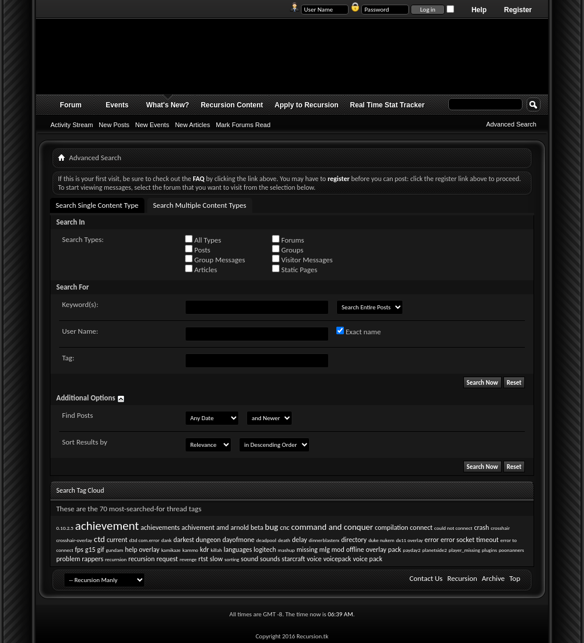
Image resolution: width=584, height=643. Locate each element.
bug (271, 527)
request (167, 559)
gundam (115, 550)
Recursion (462, 578)
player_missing (464, 550)
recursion (141, 559)
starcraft (293, 559)
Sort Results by (84, 442)
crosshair (500, 528)
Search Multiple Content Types (199, 205)
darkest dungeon (197, 540)
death (284, 540)
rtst (203, 559)
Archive (493, 578)
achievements (160, 527)
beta (257, 527)
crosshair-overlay (74, 540)
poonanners (511, 550)
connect (421, 527)
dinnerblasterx (324, 540)
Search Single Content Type (97, 205)
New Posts (114, 124)
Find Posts (77, 415)
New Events (152, 124)
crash (481, 527)
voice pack (367, 559)
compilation (391, 527)
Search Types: (83, 239)
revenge (188, 559)
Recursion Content (232, 105)
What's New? (167, 105)
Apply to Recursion (307, 105)
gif (100, 550)
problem (68, 559)
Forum (70, 105)
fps (79, 550)
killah (216, 550)
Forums (288, 239)
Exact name (358, 331)
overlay (376, 550)
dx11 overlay (409, 540)
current (117, 540)
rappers (92, 559)
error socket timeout (470, 540)
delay (299, 540)
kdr (204, 550)
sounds (270, 559)
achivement (198, 527)
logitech (264, 550)
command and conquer (332, 527)
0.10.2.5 (65, 528)
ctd (99, 539)
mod (338, 550)
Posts (198, 249)
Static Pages (294, 269)
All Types (203, 239)
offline (355, 550)
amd (222, 527)
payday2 (411, 550)
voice (314, 559)
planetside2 (434, 550)
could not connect (453, 528)
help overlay (142, 550)
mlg (325, 550)
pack (394, 550)
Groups (287, 249)
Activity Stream (71, 124)
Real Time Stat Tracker (387, 105)
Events (117, 105)
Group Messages (215, 259)
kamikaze (171, 550)
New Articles (193, 124)
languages (238, 550)
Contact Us (425, 578)
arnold (239, 527)
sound (249, 559)
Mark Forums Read (243, 124)
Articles (201, 269)
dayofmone (238, 540)
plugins (489, 550)
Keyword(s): (80, 304)
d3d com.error (144, 540)
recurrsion (115, 559)
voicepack (337, 559)
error (432, 540)
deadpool (266, 540)
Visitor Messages (302, 259)
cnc (284, 527)
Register (518, 10)
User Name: (80, 331)
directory (354, 540)
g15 (90, 550)
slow (216, 559)
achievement (107, 525)
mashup (286, 550)
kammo (190, 550)
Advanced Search (511, 124)
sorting (231, 559)
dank (166, 540)
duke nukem (381, 540)
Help (479, 10)
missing (306, 550)
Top (514, 578)
